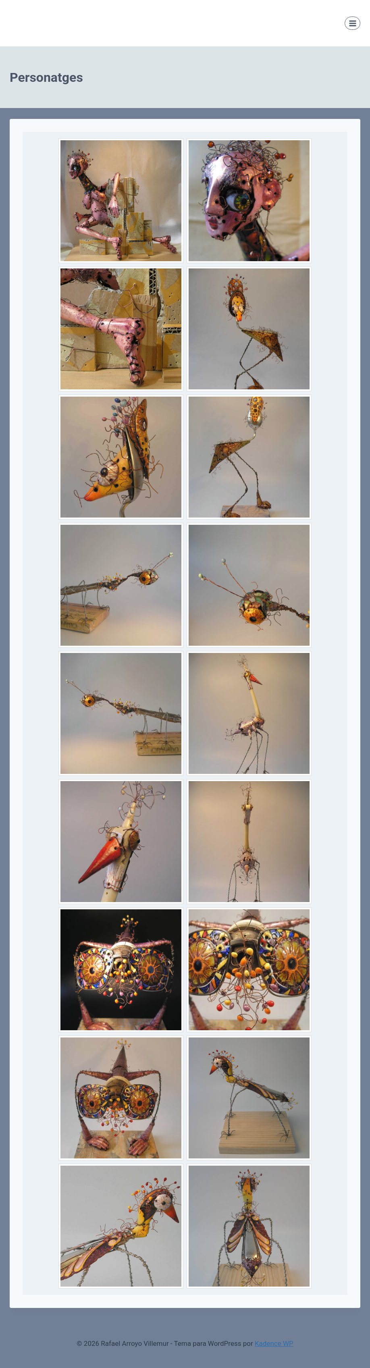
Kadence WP (274, 1343)
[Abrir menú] (352, 23)
